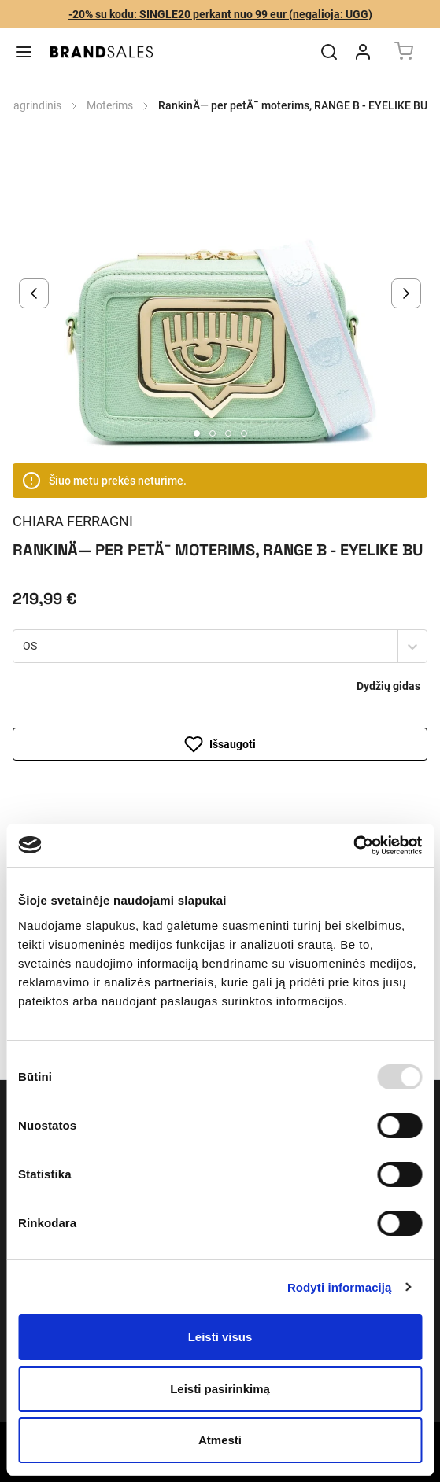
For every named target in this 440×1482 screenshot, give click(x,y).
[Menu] (23, 52)
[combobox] (24, 646)
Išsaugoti (220, 744)
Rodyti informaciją (339, 1287)
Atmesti (220, 1440)
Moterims (110, 105)
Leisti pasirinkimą (220, 1388)
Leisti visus (220, 1337)
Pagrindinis (33, 105)
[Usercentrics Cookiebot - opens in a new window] (353, 845)
